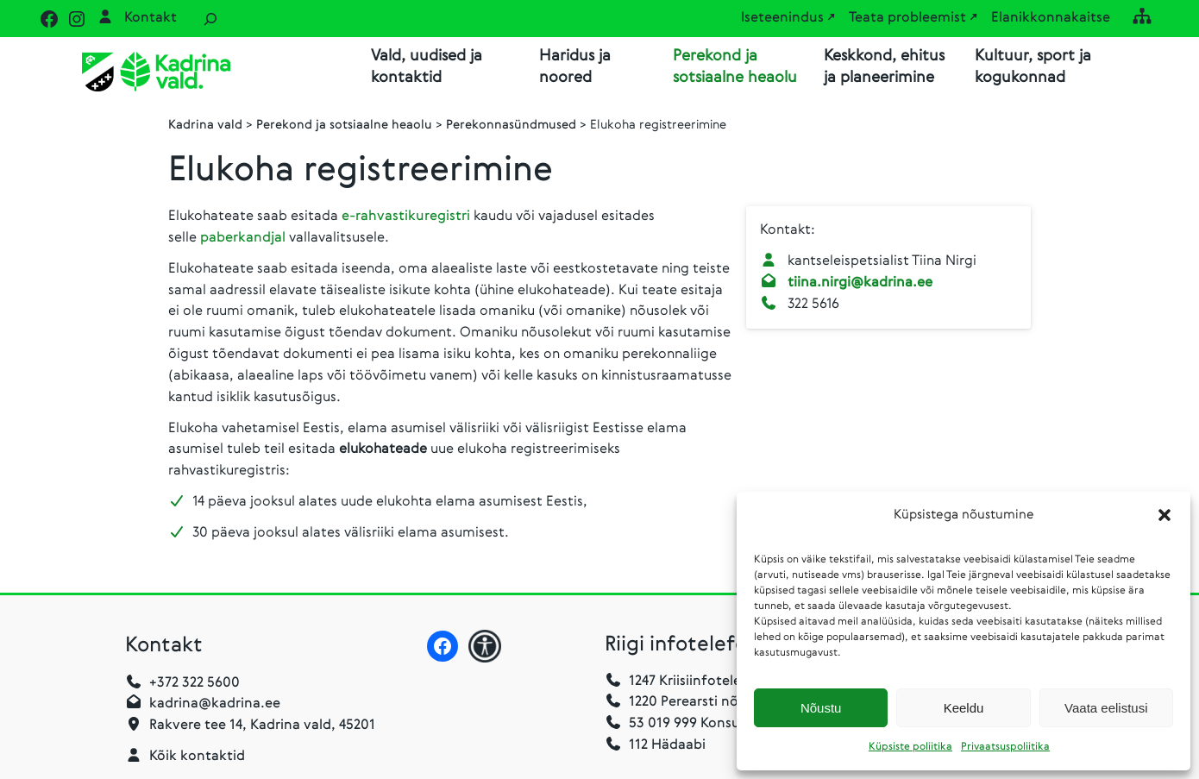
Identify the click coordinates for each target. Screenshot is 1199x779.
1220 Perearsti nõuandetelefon (716, 704)
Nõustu (821, 707)
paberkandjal (244, 240)
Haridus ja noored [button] (575, 66)
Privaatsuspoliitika (1005, 747)
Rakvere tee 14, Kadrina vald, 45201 (262, 727)
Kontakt (150, 18)
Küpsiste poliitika (910, 747)
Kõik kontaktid (197, 758)
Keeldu (964, 707)
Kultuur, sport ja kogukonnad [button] (1033, 66)
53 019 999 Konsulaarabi (694, 725)
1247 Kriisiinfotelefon (696, 683)
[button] (1164, 515)
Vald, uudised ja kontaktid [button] (426, 66)
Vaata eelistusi (1105, 707)
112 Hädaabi (667, 747)
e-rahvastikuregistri (408, 218)
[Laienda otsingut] (210, 18)
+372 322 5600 (194, 685)
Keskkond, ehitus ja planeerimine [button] (884, 66)
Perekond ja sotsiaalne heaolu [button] (735, 66)
